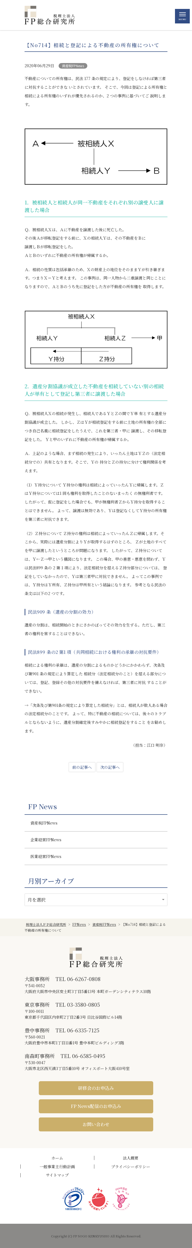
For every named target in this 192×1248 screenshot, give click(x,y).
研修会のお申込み (96, 1088)
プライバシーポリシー (130, 1166)
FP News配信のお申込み (96, 1106)
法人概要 (130, 1158)
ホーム (57, 1158)
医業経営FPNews (45, 856)
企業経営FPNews (45, 839)
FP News (42, 806)
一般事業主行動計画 (57, 1166)
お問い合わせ (96, 1124)
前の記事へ (82, 767)
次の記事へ (110, 767)
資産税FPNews (73, 65)
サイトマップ (57, 1175)
